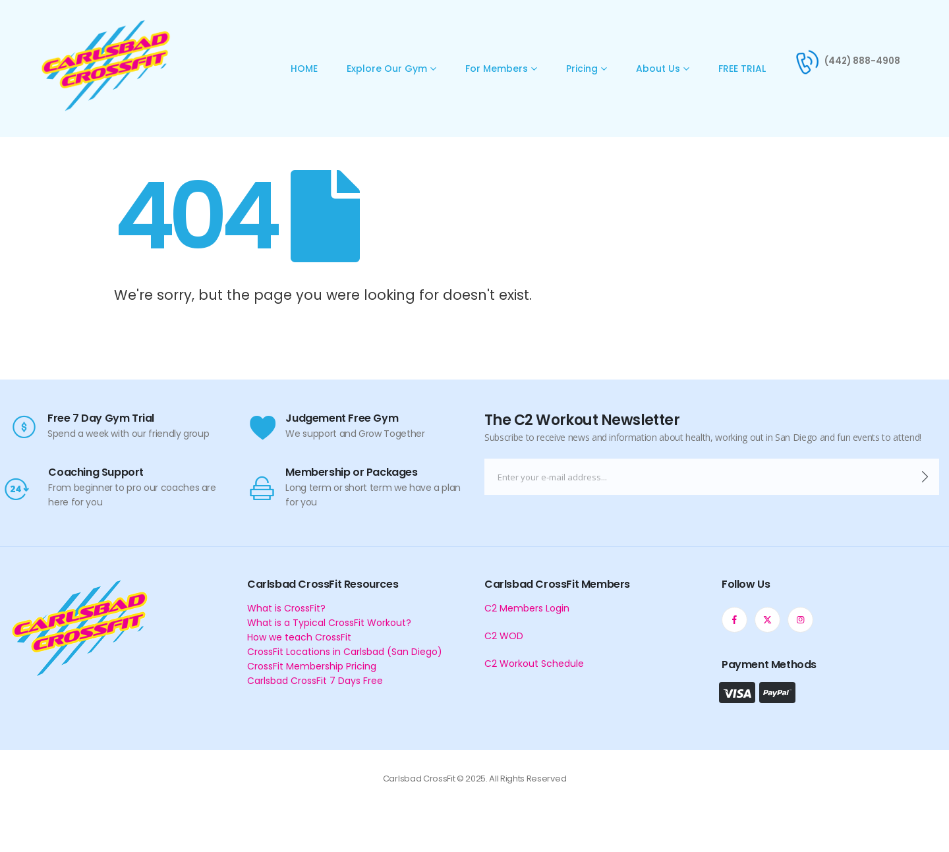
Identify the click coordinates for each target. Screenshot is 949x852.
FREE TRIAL (742, 68)
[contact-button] (925, 477)
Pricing (582, 68)
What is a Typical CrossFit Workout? (329, 622)
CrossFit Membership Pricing (311, 666)
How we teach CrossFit (299, 637)
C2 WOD (503, 635)
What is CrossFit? (286, 608)
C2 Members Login (526, 608)
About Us (658, 68)
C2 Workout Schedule (534, 663)
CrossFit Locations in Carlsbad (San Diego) (344, 651)
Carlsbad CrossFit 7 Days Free (315, 680)
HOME (304, 68)
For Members (496, 68)
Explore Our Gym (387, 68)
